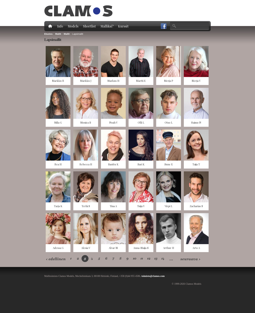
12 (149, 258)
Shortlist (89, 26)
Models (73, 26)
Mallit (58, 34)
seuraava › (190, 259)
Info (60, 26)
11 (141, 258)
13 (156, 258)
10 (134, 258)
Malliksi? (107, 26)
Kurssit (123, 26)
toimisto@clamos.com (153, 276)
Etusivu (50, 26)
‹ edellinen (56, 259)
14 (163, 258)
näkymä (58, 65)
